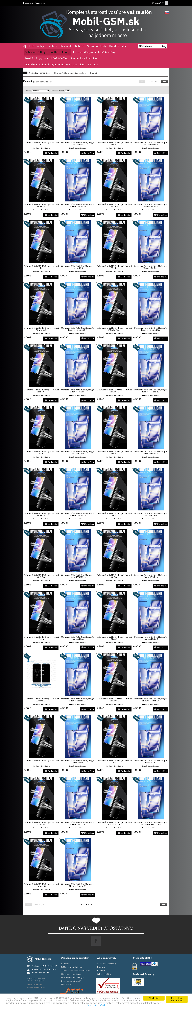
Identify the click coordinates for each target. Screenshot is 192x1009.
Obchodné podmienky (71, 974)
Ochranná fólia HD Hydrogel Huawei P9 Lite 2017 (41, 329)
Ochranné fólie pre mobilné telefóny (47, 52)
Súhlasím (154, 998)
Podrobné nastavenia (176, 999)
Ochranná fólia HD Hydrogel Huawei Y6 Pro (114, 576)
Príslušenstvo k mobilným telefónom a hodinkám (55, 64)
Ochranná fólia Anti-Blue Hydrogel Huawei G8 (77, 762)
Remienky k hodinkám (84, 58)
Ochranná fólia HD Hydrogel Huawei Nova (41, 638)
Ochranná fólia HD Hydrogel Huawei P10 (114, 762)
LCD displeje (37, 46)
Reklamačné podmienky (71, 967)
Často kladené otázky (106, 964)
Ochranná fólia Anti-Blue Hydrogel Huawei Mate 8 (150, 453)
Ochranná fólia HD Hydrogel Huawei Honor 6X (41, 885)
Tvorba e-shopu (34, 984)
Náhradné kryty (96, 46)
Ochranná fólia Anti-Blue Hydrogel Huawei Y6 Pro (150, 576)
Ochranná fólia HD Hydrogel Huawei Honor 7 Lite (114, 823)
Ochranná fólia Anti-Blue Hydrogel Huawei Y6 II (150, 514)
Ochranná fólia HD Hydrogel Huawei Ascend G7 (41, 700)
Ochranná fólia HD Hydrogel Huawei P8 (41, 144)
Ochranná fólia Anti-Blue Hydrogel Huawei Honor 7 (77, 391)
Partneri (101, 970)
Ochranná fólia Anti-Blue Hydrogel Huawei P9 (77, 267)
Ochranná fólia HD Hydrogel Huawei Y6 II (114, 514)
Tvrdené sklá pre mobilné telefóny (94, 52)
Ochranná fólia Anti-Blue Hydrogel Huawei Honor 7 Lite (150, 823)
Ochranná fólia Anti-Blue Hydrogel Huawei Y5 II (77, 453)
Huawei (93, 73)
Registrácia (40, 3)
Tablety (52, 46)
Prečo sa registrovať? (71, 981)
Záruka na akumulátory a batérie (75, 970)
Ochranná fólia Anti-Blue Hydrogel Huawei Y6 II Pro (77, 576)
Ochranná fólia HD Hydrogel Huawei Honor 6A (114, 700)
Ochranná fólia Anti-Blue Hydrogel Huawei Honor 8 (77, 514)
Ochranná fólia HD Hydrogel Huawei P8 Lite (114, 205)
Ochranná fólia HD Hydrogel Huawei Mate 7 (114, 144)
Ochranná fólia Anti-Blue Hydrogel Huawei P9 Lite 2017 (77, 329)
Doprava (101, 967)
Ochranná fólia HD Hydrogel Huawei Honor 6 (41, 205)
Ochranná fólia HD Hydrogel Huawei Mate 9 (114, 638)
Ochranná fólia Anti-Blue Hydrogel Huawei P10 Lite (77, 823)
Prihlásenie (28, 3)
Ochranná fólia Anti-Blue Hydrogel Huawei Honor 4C (150, 391)
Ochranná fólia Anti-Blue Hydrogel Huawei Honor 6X (77, 885)
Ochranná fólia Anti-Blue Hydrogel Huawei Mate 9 (150, 638)
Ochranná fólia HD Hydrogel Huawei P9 (41, 267)
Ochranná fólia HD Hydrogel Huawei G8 (41, 762)
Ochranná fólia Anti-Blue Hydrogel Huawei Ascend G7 (77, 700)
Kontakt (65, 964)
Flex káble (66, 46)
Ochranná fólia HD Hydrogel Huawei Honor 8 (41, 514)
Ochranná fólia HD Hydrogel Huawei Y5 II (41, 453)
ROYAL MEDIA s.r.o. (36, 987)
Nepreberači (66, 984)
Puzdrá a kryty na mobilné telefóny (46, 58)
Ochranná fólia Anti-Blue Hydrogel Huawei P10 (150, 762)
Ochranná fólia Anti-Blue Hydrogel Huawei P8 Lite (150, 205)
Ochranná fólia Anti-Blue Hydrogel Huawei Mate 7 (150, 144)
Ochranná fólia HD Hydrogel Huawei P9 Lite (114, 267)
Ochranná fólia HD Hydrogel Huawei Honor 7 (41, 391)
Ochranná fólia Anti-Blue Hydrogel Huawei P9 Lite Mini (150, 329)
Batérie (79, 46)
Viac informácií (96, 1005)
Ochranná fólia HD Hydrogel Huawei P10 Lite (41, 823)
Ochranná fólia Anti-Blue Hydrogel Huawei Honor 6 (77, 205)
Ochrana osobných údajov (72, 977)
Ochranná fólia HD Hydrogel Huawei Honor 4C (114, 391)
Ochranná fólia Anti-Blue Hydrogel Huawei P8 (77, 144)
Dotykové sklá (118, 46)
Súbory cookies (104, 974)
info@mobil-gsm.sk (40, 972)
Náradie (93, 64)
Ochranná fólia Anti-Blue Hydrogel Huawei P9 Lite (150, 267)
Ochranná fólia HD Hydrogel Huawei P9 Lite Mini (114, 329)
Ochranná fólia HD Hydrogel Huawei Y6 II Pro (41, 576)
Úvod (47, 73)
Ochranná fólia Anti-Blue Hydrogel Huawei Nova (77, 638)
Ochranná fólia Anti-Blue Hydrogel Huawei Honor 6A (150, 700)
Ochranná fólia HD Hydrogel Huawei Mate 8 (114, 453)
